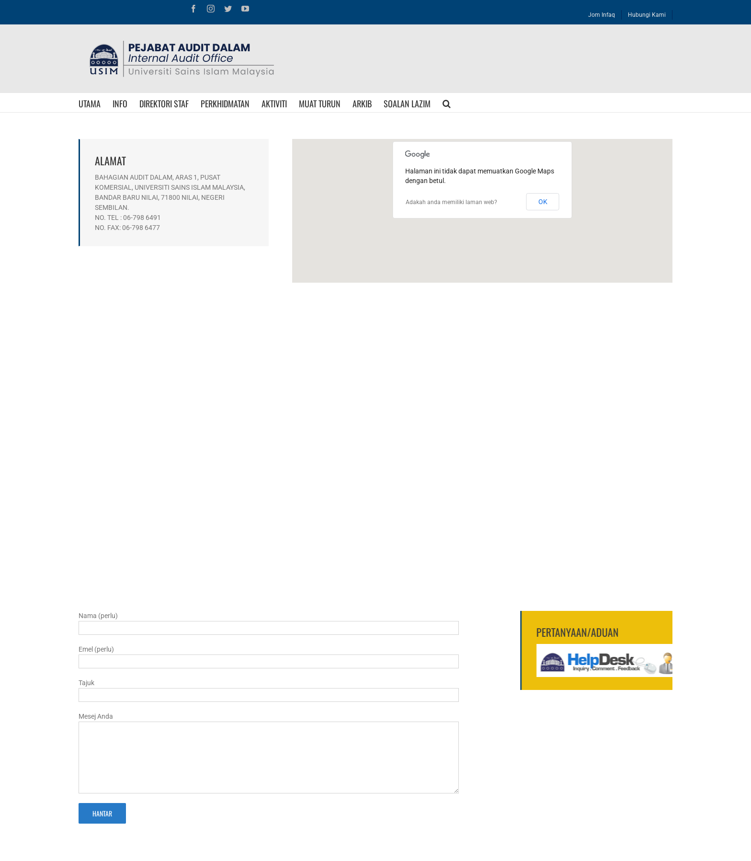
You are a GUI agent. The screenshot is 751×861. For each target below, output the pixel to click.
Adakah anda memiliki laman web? (451, 202)
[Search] (447, 102)
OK (542, 202)
